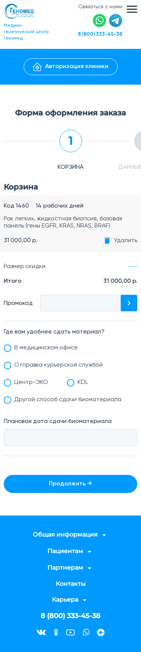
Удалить (125, 241)
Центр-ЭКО (31, 382)
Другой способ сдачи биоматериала (67, 400)
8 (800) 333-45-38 (100, 34)
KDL (82, 382)
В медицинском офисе (46, 348)
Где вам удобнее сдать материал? (54, 332)
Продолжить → (70, 484)
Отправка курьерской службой (58, 365)
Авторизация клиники (70, 66)
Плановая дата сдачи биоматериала (58, 421)
